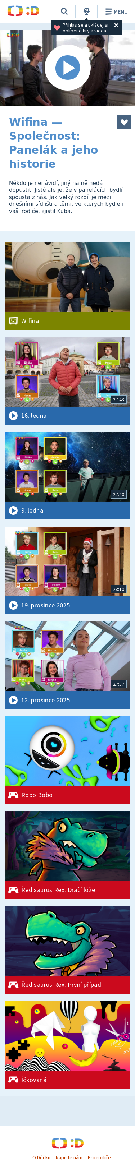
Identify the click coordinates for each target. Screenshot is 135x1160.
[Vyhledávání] (64, 11)
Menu (115, 11)
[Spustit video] (67, 68)
